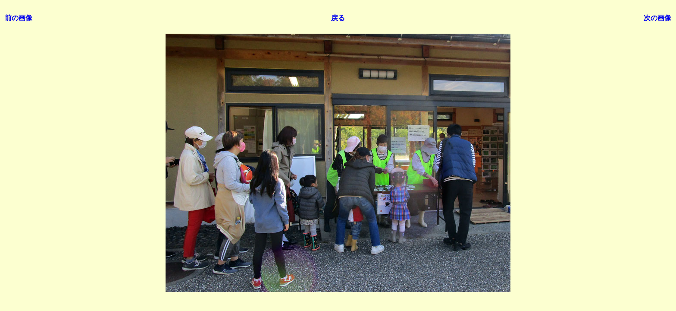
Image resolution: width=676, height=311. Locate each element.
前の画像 (18, 18)
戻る (338, 18)
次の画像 (657, 18)
